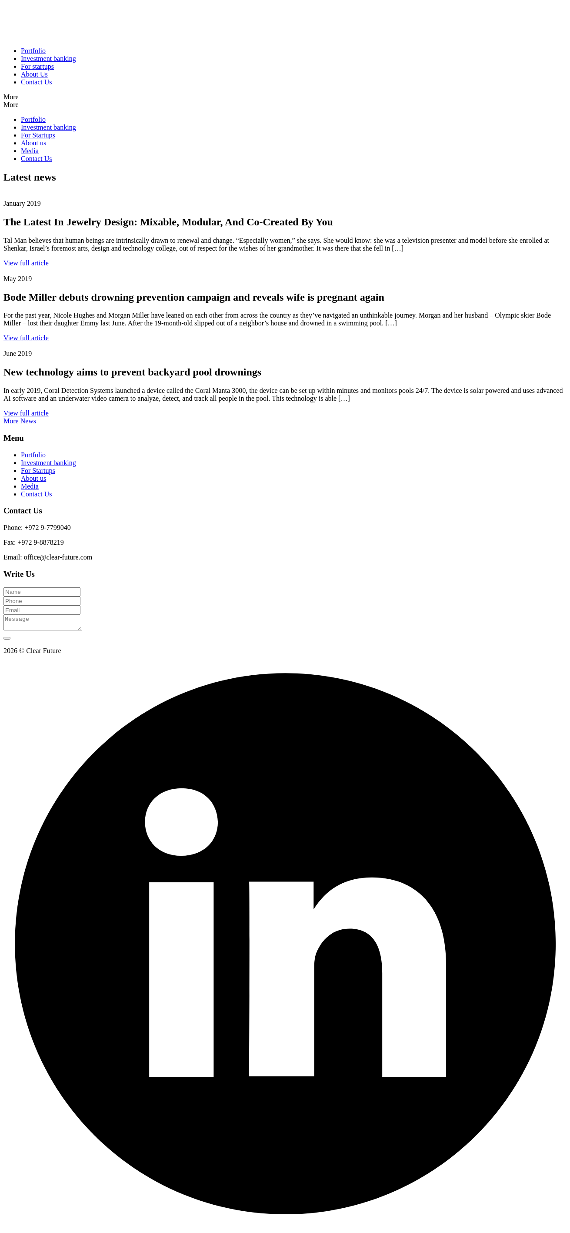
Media (30, 150)
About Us (34, 74)
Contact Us (36, 82)
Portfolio (33, 50)
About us (33, 143)
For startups (37, 66)
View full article (26, 263)
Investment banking (48, 58)
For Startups (38, 135)
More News (19, 421)
